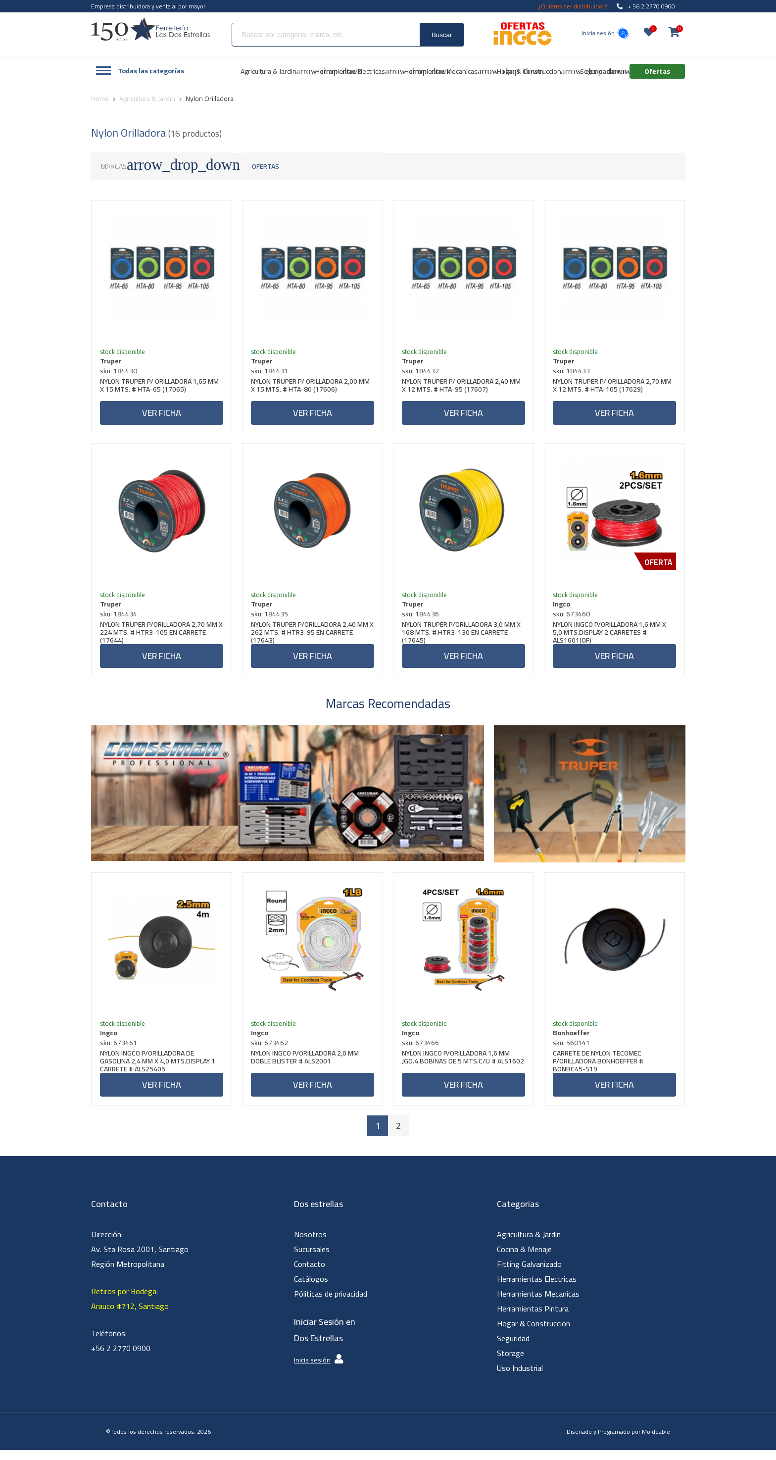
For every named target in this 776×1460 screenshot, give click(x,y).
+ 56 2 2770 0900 (646, 6)
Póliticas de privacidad (330, 1303)
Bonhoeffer (572, 1041)
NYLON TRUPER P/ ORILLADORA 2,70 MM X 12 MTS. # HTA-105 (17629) (613, 388)
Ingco (563, 608)
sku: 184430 (120, 372)
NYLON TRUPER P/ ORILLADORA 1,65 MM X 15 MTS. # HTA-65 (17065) (160, 388)
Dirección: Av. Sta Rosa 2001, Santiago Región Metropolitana (140, 1259)
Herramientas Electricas (537, 1288)
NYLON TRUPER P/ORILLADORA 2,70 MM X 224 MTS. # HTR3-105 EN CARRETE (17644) (160, 637)
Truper (112, 362)
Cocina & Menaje (524, 1259)
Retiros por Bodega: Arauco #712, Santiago (130, 1308)
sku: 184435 (271, 618)
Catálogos (311, 1288)
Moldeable (656, 1441)
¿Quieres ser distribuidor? (572, 6)
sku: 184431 (271, 372)
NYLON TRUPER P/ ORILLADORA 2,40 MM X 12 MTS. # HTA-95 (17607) (462, 388)
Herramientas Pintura (533, 1318)
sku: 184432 (421, 372)
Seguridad (513, 1348)
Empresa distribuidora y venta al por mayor (148, 6)
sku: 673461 (120, 1051)
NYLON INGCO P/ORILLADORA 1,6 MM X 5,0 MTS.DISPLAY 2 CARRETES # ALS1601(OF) (611, 637)
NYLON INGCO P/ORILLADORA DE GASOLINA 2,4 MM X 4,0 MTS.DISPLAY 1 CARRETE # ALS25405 (159, 1069)
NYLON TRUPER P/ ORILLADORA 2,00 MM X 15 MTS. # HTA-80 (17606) (311, 388)
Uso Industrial (520, 1377)
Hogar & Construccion (533, 1333)
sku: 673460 (572, 618)
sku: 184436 (421, 618)
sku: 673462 (271, 1051)
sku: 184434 (120, 618)
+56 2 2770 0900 (120, 1358)
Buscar (442, 35)
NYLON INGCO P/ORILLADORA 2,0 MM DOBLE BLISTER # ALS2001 (306, 1066)
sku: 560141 (572, 1051)
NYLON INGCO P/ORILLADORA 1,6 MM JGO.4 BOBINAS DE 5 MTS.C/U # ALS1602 (457, 1069)
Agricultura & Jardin (529, 1244)
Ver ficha (161, 414)
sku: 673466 (421, 1051)
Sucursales (312, 1259)
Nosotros (310, 1244)
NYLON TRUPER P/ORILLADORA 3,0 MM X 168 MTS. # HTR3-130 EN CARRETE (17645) (462, 637)
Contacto (309, 1273)
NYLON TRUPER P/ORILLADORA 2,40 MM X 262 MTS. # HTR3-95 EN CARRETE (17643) (311, 637)
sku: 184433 (572, 372)
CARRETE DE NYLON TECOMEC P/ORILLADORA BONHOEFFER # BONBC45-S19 (599, 1069)
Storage (510, 1363)
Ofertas (265, 166)
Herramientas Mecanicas (538, 1303)
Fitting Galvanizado (529, 1273)
